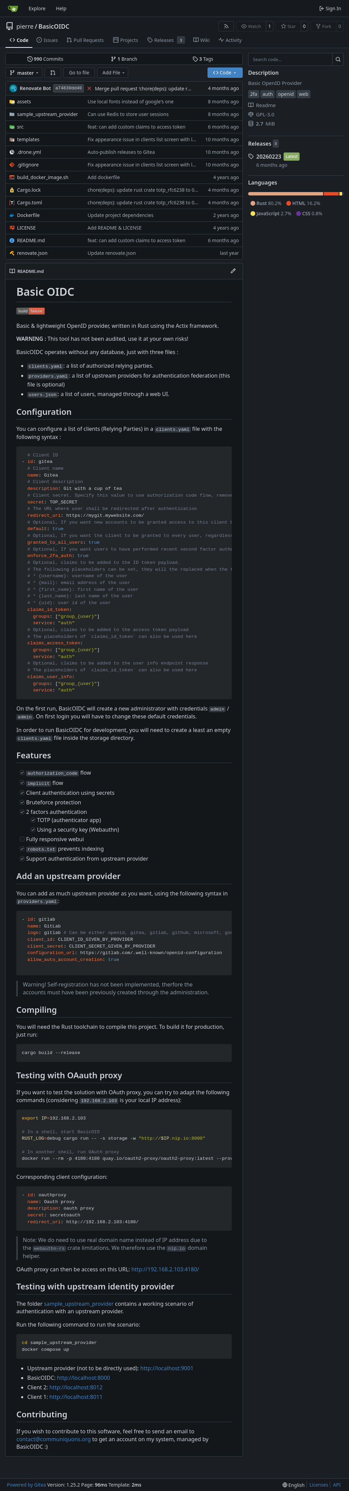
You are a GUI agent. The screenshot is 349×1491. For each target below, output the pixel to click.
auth (267, 94)
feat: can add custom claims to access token (136, 126)
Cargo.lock (29, 190)
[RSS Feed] (226, 26)
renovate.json (32, 253)
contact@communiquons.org (53, 1439)
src (20, 126)
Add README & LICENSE (114, 227)
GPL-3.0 (261, 114)
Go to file (79, 72)
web (303, 94)
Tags (203, 59)
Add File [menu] (114, 72)
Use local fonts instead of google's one (130, 101)
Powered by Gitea (26, 1484)
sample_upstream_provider (47, 114)
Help (61, 8)
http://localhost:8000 (83, 1378)
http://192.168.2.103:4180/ (165, 1269)
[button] (53, 73)
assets (24, 101)
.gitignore (28, 164)
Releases (259, 143)
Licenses (319, 1484)
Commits (45, 59)
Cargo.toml (29, 202)
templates (28, 139)
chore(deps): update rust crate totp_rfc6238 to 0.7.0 (145, 190)
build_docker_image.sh (43, 177)
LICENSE (26, 227)
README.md (31, 240)
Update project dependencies (120, 215)
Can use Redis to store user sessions (128, 114)
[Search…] (338, 59)
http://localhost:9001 (167, 1368)
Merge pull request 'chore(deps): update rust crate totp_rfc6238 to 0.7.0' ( (176, 88)
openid (286, 94)
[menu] (294, 1485)
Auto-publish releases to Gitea (121, 152)
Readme (262, 105)
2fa (253, 94)
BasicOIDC (54, 26)
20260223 (268, 156)
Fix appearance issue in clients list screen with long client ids (155, 139)
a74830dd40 (68, 88)
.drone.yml (29, 152)
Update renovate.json (112, 253)
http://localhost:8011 (76, 1397)
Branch (124, 59)
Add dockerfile (104, 177)
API (336, 1484)
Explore (37, 8)
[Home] (12, 8)
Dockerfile (28, 215)
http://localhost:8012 (76, 1387)
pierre (25, 26)
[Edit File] (233, 271)
